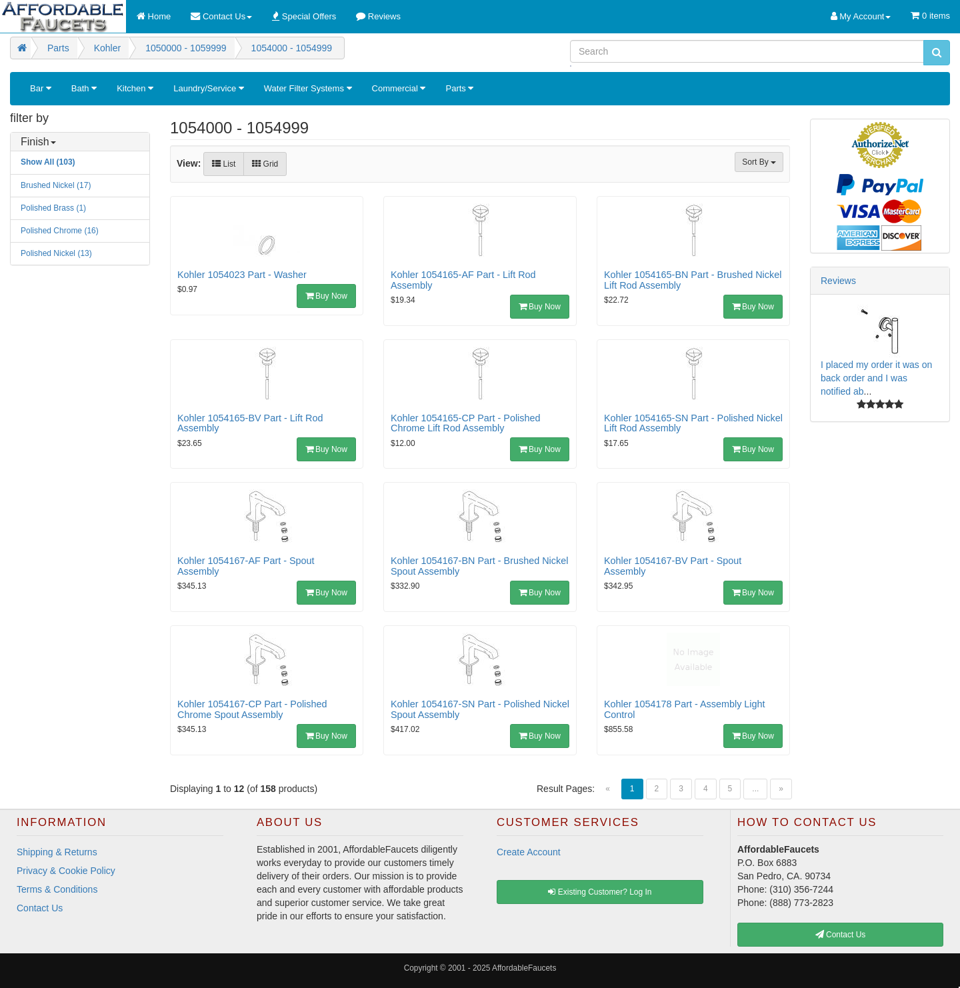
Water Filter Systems (308, 88)
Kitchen (135, 88)
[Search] (747, 51)
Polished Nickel (56, 253)
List (223, 164)
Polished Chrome (60, 230)
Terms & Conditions (57, 889)
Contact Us (40, 908)
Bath (84, 88)
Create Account (529, 852)
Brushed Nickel (56, 185)
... (755, 788)
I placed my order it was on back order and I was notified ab (876, 378)
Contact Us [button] (840, 934)
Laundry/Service (208, 88)
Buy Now (326, 296)
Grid (265, 164)
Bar (40, 88)
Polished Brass (53, 208)
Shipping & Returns (57, 852)
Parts (459, 88)
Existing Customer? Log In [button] (599, 892)
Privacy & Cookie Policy (66, 870)
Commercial (399, 88)
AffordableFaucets (524, 968)
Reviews (838, 280)
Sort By (759, 162)
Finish (38, 141)
